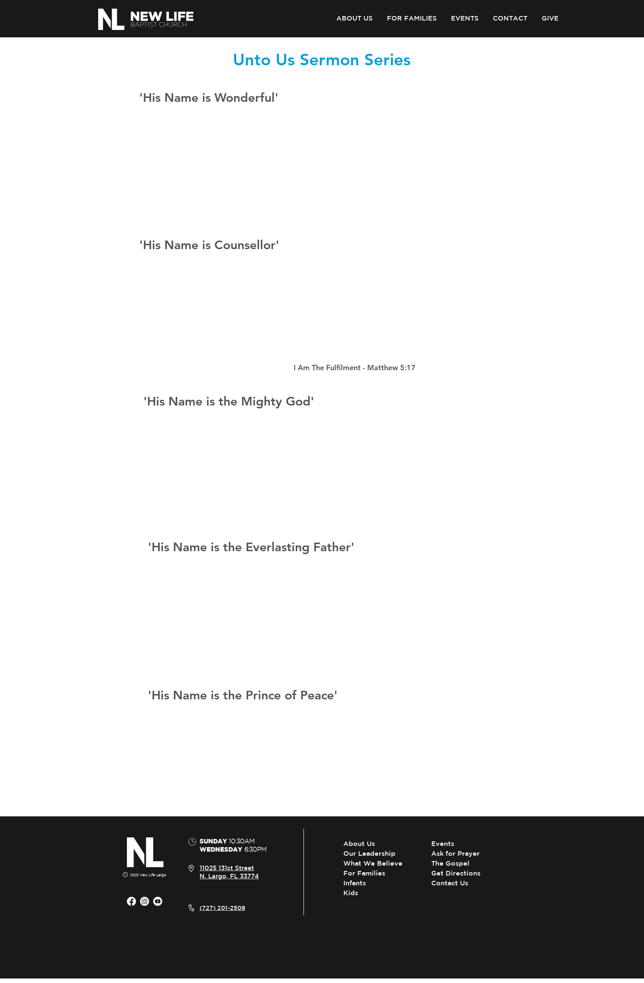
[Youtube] (157, 901)
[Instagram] (144, 901)
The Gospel (450, 863)
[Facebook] (131, 901)
